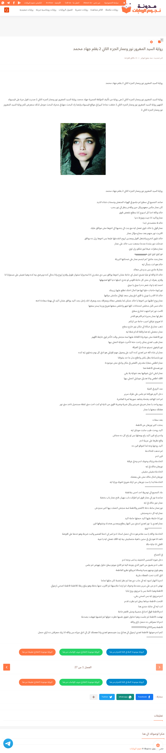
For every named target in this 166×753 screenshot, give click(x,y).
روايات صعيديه (26, 11)
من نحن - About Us (91, 3)
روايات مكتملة (111, 11)
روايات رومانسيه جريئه (46, 11)
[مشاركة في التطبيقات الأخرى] (94, 697)
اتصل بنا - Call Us (72, 3)
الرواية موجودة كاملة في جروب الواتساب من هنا (81, 652)
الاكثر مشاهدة (96, 11)
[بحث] (6, 10)
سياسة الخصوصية (111, 3)
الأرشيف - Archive (53, 3)
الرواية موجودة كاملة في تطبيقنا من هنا (37, 652)
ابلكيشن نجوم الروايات (33, 3)
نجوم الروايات (136, 749)
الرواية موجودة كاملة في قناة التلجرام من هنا (127, 652)
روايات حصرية (81, 11)
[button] (144, 697)
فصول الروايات (66, 11)
